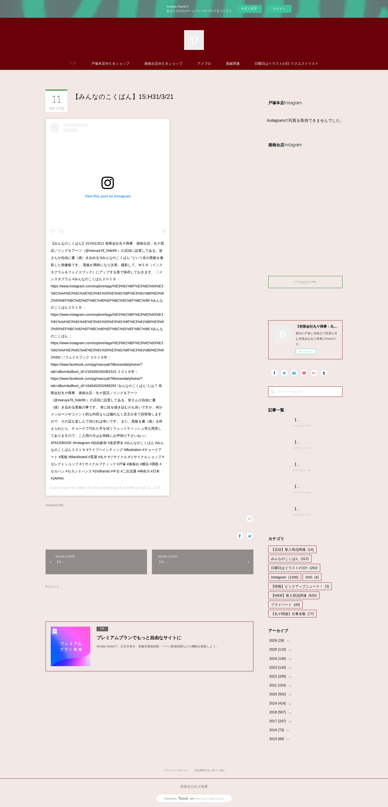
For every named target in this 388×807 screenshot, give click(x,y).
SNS (312, 577)
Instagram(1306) (55, 505)
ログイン (279, 9)
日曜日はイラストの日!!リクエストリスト (286, 63)
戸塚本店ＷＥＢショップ (110, 63)
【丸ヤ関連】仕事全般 (292, 614)
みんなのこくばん (290, 559)
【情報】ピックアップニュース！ (300, 586)
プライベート (285, 605)
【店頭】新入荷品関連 (292, 550)
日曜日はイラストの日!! (294, 568)
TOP (73, 63)
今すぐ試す (249, 8)
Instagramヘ (305, 281)
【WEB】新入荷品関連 (294, 595)
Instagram (284, 577)
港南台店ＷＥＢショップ (163, 63)
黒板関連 (233, 63)
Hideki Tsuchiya (88, 488)
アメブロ (204, 63)
